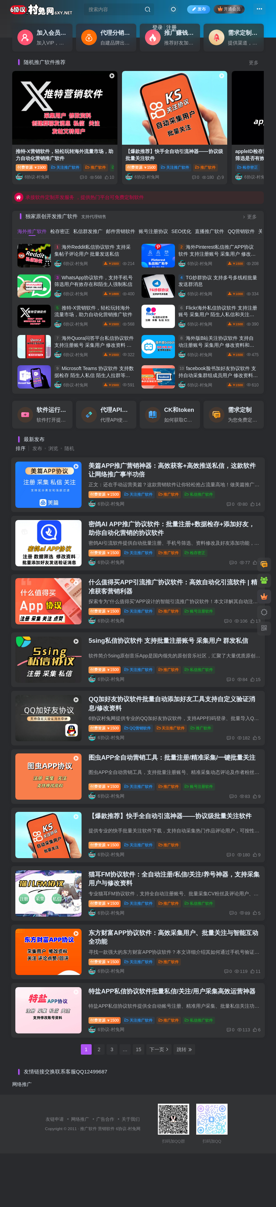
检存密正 (199, 149)
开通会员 (225, 11)
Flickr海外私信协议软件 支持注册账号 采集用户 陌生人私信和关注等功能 (217, 296)
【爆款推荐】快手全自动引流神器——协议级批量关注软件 (173, 844)
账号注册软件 (203, 611)
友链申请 (55, 1172)
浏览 (53, 430)
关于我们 (131, 1172)
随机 (69, 430)
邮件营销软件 (120, 213)
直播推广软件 (209, 213)
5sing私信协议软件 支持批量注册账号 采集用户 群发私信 (172, 648)
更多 (254, 62)
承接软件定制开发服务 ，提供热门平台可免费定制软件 (79, 179)
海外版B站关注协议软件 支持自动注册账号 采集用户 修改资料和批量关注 (216, 327)
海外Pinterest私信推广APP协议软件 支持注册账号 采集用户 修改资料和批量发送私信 (217, 236)
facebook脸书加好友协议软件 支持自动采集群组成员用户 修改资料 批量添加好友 (217, 357)
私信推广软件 (203, 481)
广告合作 (105, 1172)
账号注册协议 (153, 213)
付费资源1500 (31, 149)
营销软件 (106, 1182)
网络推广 (22, 1138)
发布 (194, 11)
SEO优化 (181, 213)
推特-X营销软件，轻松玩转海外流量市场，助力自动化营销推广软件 (50, 140)
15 (138, 1103)
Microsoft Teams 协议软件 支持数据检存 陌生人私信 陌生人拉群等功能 (94, 357)
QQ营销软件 (241, 213)
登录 (136, 30)
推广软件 (172, 481)
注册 (150, 30)
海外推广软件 (32, 213)
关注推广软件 (65, 149)
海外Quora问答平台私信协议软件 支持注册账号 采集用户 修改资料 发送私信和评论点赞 (94, 327)
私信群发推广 (87, 213)
